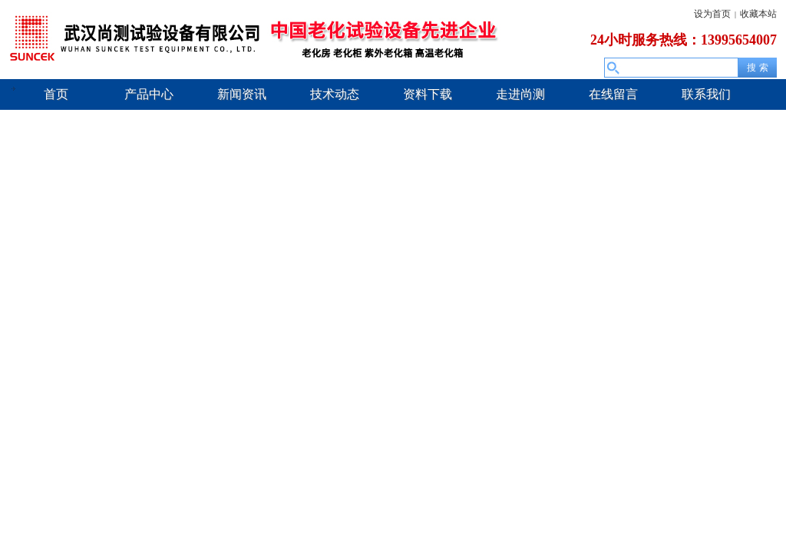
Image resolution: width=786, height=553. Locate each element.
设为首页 (712, 13)
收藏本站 (758, 13)
